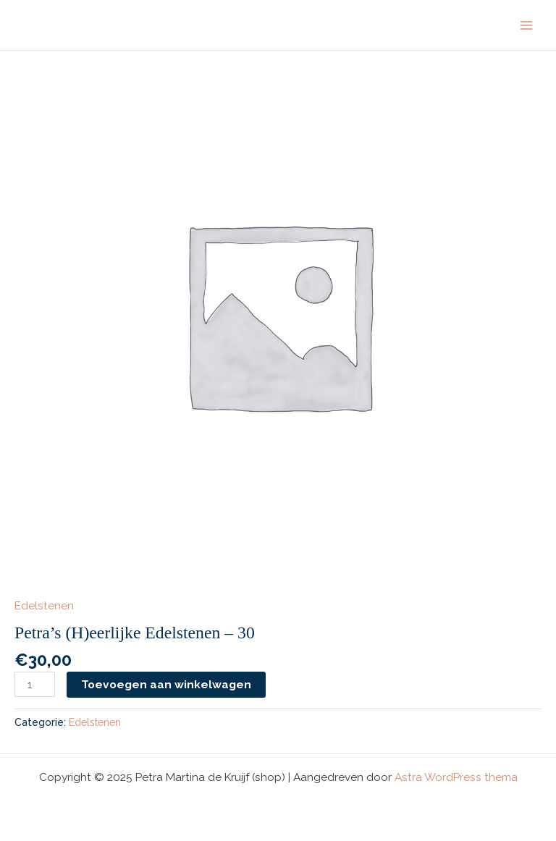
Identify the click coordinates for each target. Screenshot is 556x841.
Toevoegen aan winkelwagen (166, 684)
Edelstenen (44, 605)
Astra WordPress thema (456, 777)
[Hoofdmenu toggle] (526, 25)
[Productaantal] (34, 684)
